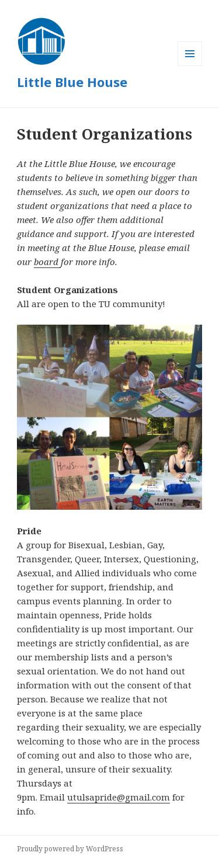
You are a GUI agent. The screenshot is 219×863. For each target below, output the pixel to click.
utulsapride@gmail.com (118, 797)
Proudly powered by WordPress (70, 849)
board (47, 261)
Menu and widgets (190, 65)
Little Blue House (72, 82)
